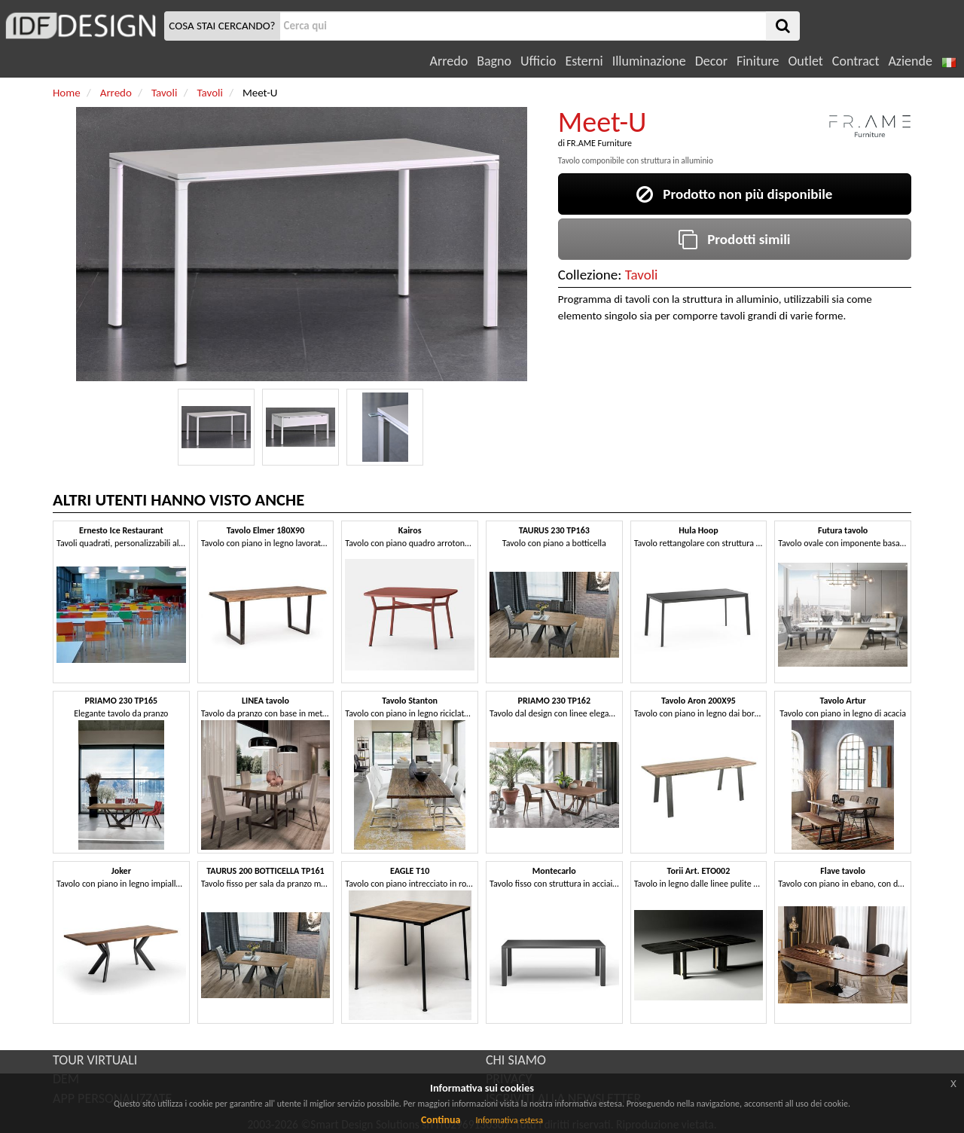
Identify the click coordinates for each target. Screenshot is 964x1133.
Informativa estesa (509, 1120)
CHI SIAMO (516, 1060)
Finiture (758, 61)
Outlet (805, 61)
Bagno (494, 61)
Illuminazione (649, 61)
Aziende (910, 61)
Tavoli (641, 274)
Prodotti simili (734, 239)
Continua (440, 1119)
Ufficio (538, 61)
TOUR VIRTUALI (95, 1060)
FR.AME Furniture (599, 143)
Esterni (583, 61)
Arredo (449, 61)
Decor (711, 61)
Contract (856, 61)
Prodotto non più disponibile (734, 194)
